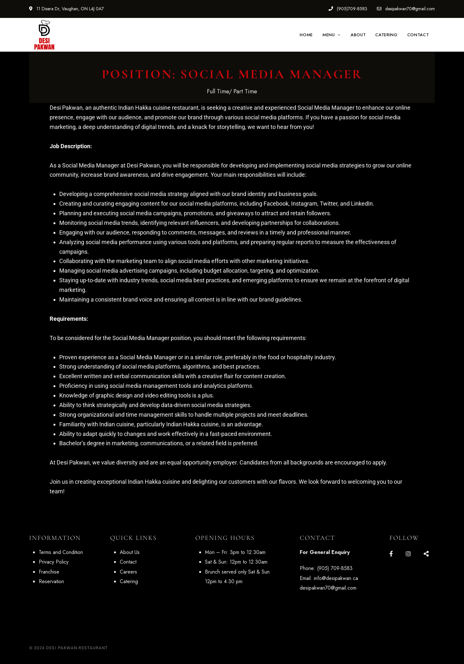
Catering (129, 581)
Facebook (391, 554)
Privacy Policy (54, 562)
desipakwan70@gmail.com (406, 8)
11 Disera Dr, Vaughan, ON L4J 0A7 (66, 8)
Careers (128, 571)
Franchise (49, 571)
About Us (130, 552)
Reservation (51, 581)
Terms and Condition (61, 552)
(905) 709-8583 (335, 568)
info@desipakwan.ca (336, 578)
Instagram (408, 554)
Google (426, 554)
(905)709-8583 (348, 8)
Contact (128, 562)
